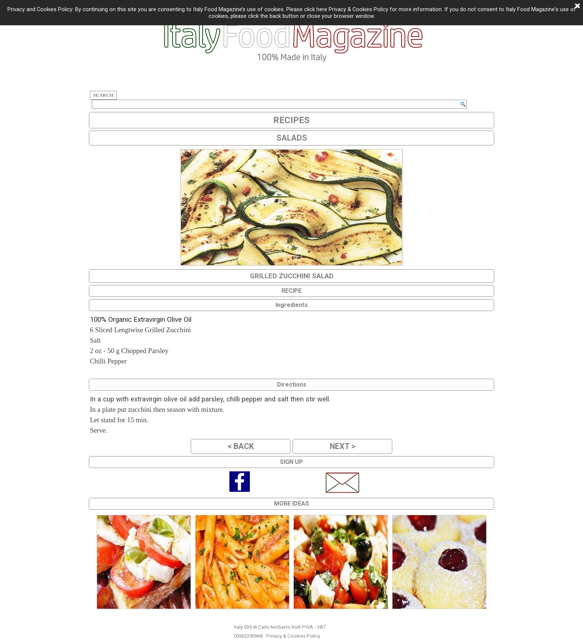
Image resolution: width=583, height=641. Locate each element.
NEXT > (342, 446)
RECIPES (291, 120)
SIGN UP (291, 461)
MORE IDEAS (291, 503)
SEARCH (103, 95)
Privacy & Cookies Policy (293, 636)
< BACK (241, 446)
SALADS (291, 137)
